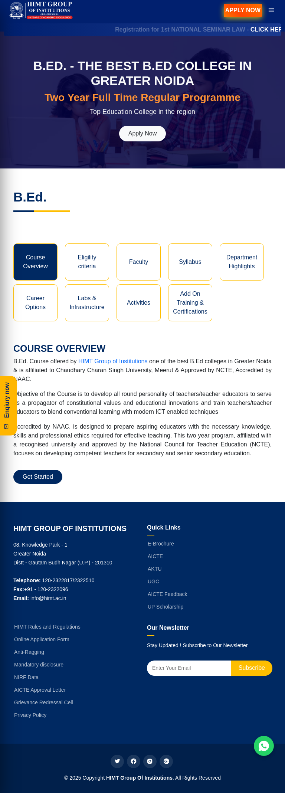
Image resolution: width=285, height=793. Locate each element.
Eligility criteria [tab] (87, 261)
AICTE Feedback (167, 594)
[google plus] (166, 761)
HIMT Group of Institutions (112, 361)
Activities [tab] (138, 302)
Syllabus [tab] (190, 262)
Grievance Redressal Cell (43, 702)
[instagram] (150, 761)
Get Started (38, 476)
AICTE (155, 556)
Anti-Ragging (29, 652)
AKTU (154, 568)
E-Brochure (161, 543)
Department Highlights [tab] (242, 261)
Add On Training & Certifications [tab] (190, 303)
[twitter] (117, 761)
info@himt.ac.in (48, 598)
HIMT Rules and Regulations (47, 626)
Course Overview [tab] (35, 261)
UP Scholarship (165, 606)
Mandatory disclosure (38, 664)
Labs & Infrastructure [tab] (86, 302)
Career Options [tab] (35, 302)
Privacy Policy (30, 715)
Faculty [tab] (138, 262)
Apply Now (243, 10)
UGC (153, 581)
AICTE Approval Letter (40, 689)
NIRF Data (26, 677)
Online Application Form (41, 639)
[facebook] (133, 761)
